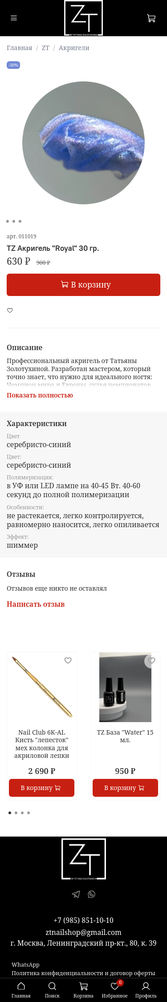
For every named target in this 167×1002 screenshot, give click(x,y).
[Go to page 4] (28, 813)
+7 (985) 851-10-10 (83, 920)
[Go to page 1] (9, 813)
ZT (45, 47)
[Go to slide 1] (7, 221)
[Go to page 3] (22, 813)
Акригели (74, 47)
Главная (20, 47)
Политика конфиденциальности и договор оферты (83, 973)
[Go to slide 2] (13, 221)
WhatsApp (26, 964)
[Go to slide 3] (19, 221)
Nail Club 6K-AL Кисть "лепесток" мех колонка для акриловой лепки (41, 744)
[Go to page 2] (16, 813)
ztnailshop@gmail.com (83, 932)
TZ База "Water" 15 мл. (125, 736)
